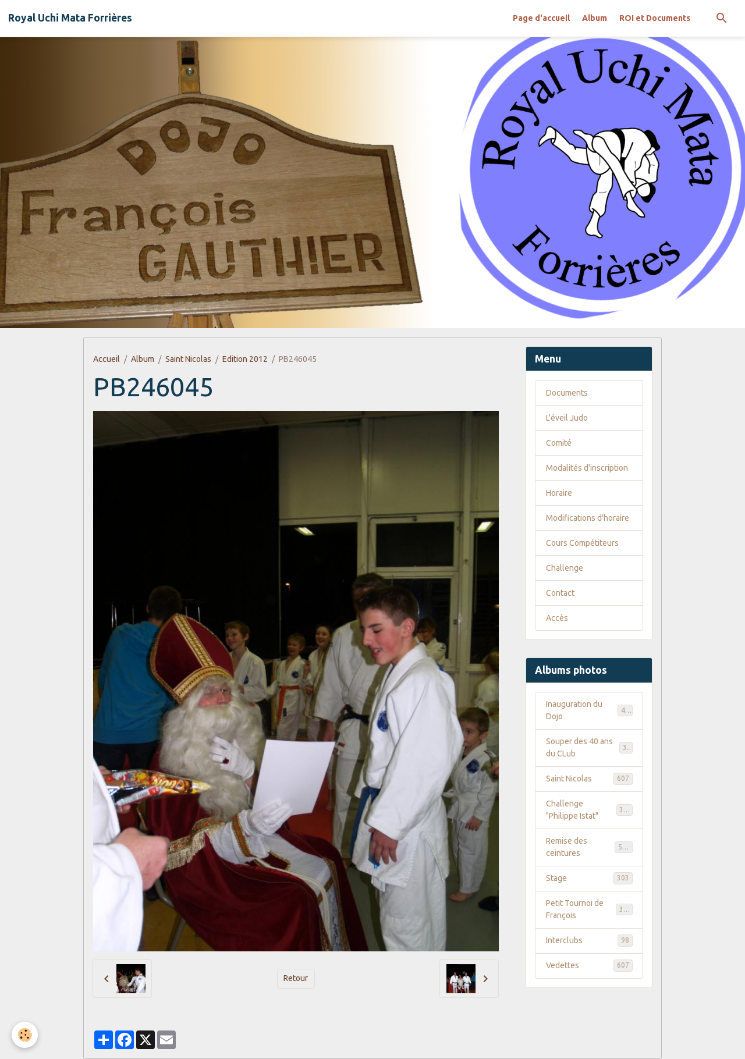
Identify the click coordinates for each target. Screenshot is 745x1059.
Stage (589, 878)
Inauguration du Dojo (589, 710)
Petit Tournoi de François (589, 909)
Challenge (564, 568)
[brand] (70, 18)
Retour (295, 978)
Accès (557, 618)
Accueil (106, 359)
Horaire (559, 492)
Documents (567, 392)
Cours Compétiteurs (582, 543)
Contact (560, 593)
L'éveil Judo (567, 417)
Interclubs (589, 940)
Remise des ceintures (589, 847)
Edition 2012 (245, 359)
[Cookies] (25, 1035)
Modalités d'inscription (587, 467)
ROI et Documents (654, 18)
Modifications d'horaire (587, 518)
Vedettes (589, 965)
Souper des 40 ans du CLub (589, 747)
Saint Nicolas (188, 359)
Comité (559, 442)
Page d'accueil (541, 18)
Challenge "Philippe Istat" (589, 809)
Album (594, 18)
